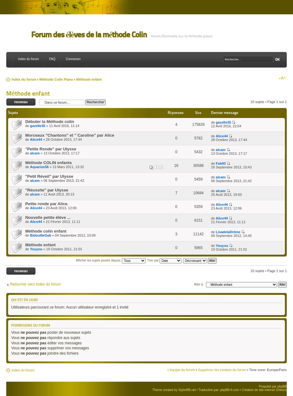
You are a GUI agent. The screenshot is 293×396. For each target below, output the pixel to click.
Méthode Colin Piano (56, 79)
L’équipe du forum (181, 370)
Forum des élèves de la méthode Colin (89, 35)
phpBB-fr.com (229, 390)
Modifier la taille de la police (282, 78)
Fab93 (221, 163)
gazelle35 (37, 126)
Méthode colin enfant (45, 231)
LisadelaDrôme (228, 232)
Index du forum (28, 59)
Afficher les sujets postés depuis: (111, 260)
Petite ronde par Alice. (47, 203)
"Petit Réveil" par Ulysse (49, 176)
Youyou (36, 249)
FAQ (52, 59)
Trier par (164, 260)
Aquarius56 (39, 167)
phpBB (282, 386)
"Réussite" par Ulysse (46, 190)
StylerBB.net (187, 390)
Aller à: (199, 284)
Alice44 (36, 139)
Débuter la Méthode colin (49, 121)
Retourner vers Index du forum (35, 284)
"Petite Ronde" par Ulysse (50, 149)
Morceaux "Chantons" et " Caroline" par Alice (69, 135)
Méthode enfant (89, 79)
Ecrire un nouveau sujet (21, 102)
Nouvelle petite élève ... (47, 217)
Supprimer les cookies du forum (222, 370)
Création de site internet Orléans (264, 390)
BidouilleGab (40, 235)
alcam (35, 153)
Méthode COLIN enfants (48, 162)
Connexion (73, 59)
